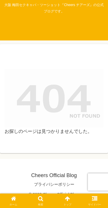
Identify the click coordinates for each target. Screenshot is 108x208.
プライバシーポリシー (54, 184)
